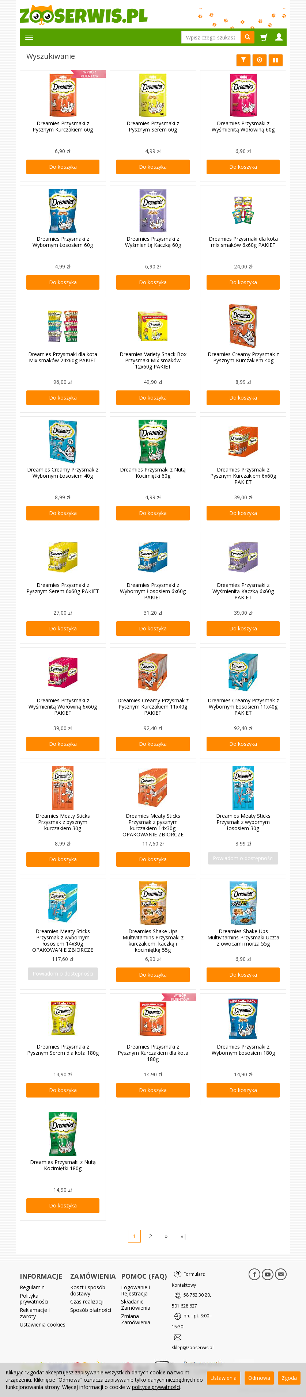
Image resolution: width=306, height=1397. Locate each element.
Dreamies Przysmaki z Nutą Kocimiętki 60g (153, 472)
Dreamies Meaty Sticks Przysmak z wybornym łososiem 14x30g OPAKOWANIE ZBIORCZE (62, 940)
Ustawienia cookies (42, 1324)
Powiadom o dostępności (243, 858)
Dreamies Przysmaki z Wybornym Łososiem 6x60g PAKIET (153, 591)
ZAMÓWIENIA (93, 1275)
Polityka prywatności (34, 1298)
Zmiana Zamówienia (135, 1319)
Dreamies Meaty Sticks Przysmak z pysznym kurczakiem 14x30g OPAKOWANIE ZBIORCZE (153, 824)
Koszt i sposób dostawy (87, 1290)
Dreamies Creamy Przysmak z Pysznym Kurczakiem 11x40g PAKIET (153, 706)
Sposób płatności (90, 1309)
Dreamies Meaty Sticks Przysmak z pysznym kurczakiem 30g (62, 822)
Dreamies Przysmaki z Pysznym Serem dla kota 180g (63, 1049)
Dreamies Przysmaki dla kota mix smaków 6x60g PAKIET (243, 241)
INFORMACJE (41, 1275)
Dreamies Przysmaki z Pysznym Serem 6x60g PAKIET (62, 588)
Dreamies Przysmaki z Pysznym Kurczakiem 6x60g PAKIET (243, 475)
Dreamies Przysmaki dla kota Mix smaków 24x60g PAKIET (62, 357)
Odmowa (259, 1377)
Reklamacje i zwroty (35, 1313)
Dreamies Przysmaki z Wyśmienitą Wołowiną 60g (243, 126)
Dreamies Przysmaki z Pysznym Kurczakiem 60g (63, 126)
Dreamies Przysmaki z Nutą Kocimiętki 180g (63, 1165)
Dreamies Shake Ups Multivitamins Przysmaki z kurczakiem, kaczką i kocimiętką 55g (153, 940)
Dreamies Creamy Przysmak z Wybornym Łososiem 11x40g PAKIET (243, 706)
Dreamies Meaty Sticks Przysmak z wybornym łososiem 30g (243, 822)
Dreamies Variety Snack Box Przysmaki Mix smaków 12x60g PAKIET (153, 360)
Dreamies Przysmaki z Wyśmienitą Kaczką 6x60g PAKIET (243, 591)
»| (184, 1236)
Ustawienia (224, 1377)
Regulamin (32, 1286)
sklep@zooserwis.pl (193, 1347)
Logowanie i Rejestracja (135, 1290)
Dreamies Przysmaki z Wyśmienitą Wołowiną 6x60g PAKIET (63, 706)
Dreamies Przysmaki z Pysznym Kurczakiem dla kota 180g (153, 1052)
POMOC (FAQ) (144, 1275)
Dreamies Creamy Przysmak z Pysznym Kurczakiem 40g (243, 357)
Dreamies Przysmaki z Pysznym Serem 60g (152, 126)
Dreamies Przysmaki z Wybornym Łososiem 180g (243, 1049)
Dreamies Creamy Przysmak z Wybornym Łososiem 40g (62, 472)
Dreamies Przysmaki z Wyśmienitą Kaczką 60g (153, 241)
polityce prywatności (156, 1386)
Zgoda (289, 1377)
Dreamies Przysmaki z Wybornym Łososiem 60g (63, 241)
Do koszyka (63, 166)
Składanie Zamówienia (135, 1304)
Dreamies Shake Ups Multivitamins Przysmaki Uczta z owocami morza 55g (243, 937)
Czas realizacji (86, 1301)
